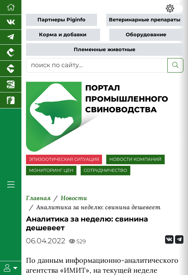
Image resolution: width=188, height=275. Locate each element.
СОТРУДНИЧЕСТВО (105, 170)
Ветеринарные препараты (144, 20)
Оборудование (146, 34)
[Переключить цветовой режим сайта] (174, 8)
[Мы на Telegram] (179, 239)
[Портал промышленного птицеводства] (10, 53)
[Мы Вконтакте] (10, 22)
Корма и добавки (62, 34)
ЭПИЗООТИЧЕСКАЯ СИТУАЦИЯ (64, 159)
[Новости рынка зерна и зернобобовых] (10, 100)
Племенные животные (104, 49)
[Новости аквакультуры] (10, 85)
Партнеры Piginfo (61, 20)
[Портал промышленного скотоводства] (10, 69)
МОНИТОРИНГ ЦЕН (51, 170)
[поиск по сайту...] (97, 65)
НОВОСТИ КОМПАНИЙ (135, 159)
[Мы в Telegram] (10, 37)
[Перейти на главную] (10, 7)
